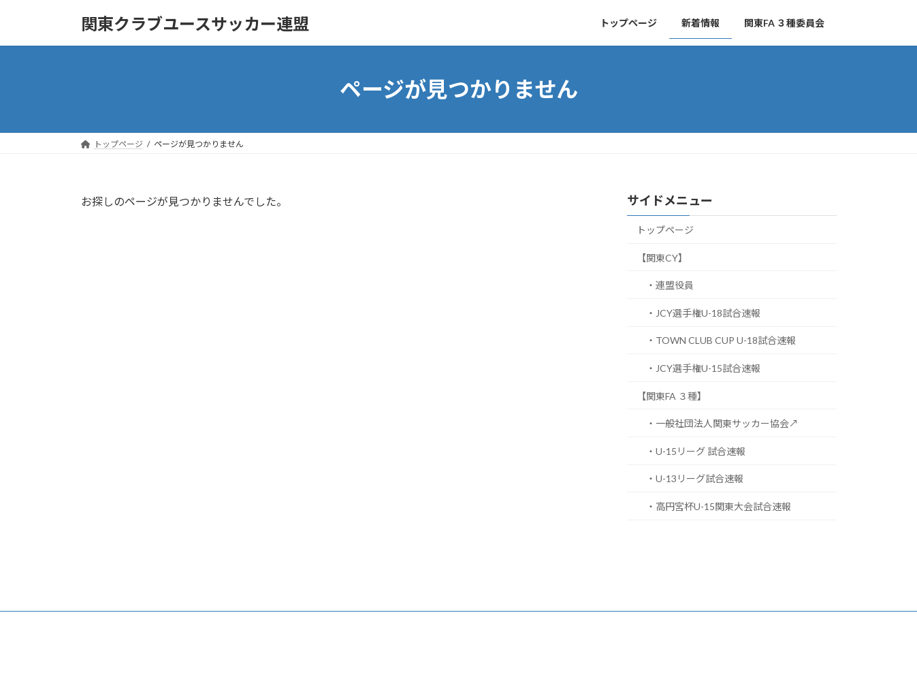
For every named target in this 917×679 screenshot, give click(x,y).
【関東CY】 (662, 258)
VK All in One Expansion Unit (546, 655)
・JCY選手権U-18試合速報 (703, 313)
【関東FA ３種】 (672, 396)
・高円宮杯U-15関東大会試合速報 (718, 506)
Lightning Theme (454, 655)
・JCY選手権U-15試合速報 (703, 368)
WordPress (385, 655)
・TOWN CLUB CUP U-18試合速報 (721, 341)
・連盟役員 (670, 285)
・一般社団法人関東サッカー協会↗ (722, 423)
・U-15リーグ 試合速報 (695, 451)
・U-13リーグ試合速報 (694, 479)
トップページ (665, 230)
